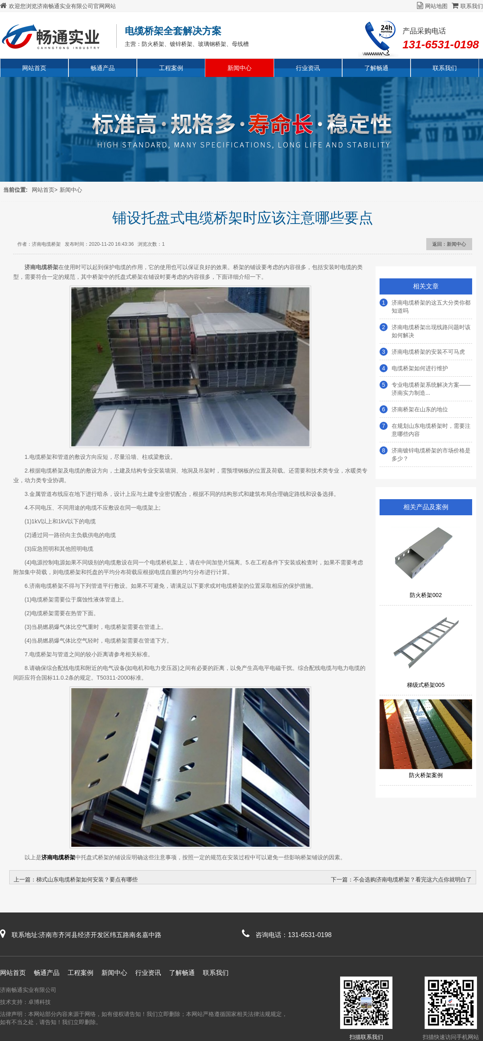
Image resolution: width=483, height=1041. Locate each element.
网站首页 (34, 67)
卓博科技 (39, 1002)
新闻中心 (239, 67)
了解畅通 (376, 67)
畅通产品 (103, 67)
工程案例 (171, 67)
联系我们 (467, 6)
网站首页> (45, 190)
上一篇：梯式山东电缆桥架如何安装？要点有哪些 (76, 879)
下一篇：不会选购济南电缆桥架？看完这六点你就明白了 (401, 879)
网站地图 (432, 6)
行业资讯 (308, 67)
